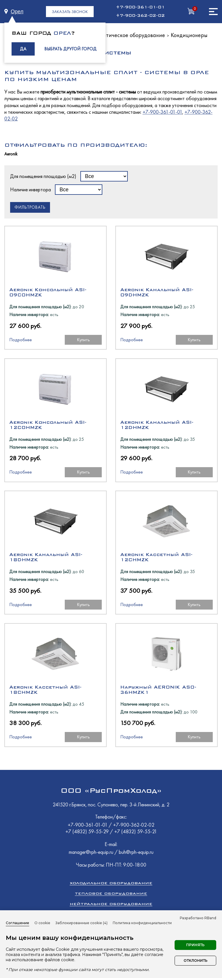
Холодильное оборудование (111, 883)
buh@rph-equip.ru (136, 852)
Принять (195, 945)
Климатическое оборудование (127, 35)
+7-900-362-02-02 (140, 15)
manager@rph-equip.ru (91, 852)
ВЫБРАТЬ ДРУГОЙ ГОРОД (70, 49)
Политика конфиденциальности (142, 923)
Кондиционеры (189, 35)
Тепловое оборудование (111, 893)
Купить (83, 340)
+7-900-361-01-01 (140, 7)
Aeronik (10, 154)
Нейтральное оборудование (111, 904)
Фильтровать (30, 207)
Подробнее (20, 340)
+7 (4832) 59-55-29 (87, 831)
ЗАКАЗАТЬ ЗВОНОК (70, 11)
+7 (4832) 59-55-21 (135, 831)
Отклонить (196, 960)
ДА (23, 49)
